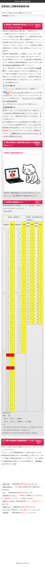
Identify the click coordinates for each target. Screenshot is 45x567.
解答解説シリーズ (8, 16)
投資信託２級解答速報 (12, 65)
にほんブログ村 (18, 92)
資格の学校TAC (8, 487)
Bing (38, 68)
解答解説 (39, 461)
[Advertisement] (22, 474)
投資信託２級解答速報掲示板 (15, 6)
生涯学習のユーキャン (10, 495)
